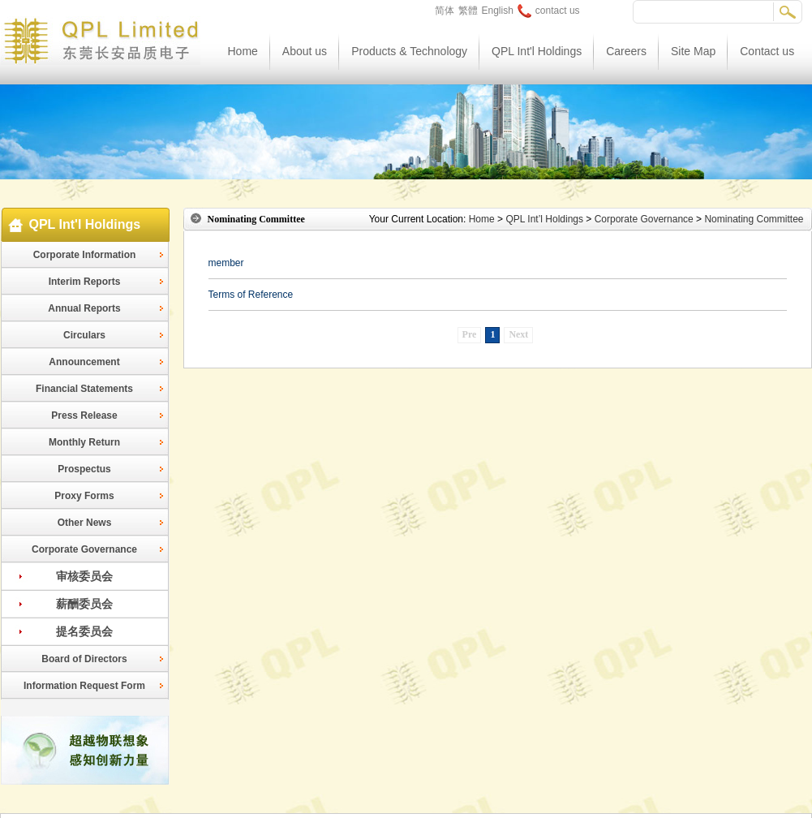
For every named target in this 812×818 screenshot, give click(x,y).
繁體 (468, 10)
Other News (85, 522)
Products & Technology (409, 51)
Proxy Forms (84, 496)
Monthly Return (84, 442)
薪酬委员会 (84, 603)
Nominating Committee (753, 219)
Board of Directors (84, 659)
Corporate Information (84, 254)
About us (304, 51)
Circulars (84, 335)
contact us (549, 10)
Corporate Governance (84, 549)
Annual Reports (84, 308)
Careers (626, 51)
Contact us (767, 51)
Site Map (693, 51)
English (497, 10)
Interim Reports (85, 281)
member (226, 263)
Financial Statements (84, 388)
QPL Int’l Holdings (544, 219)
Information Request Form (84, 685)
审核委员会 (84, 576)
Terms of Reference (251, 294)
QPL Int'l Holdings (537, 51)
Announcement (84, 362)
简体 (444, 10)
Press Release (84, 415)
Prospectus (84, 469)
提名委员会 (84, 631)
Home (243, 51)
